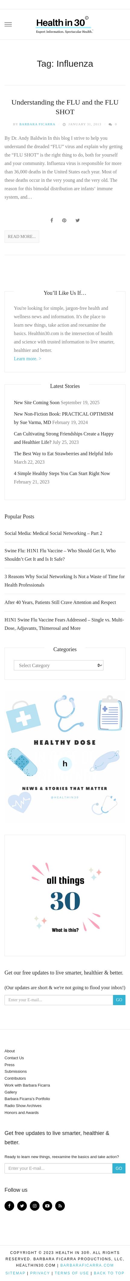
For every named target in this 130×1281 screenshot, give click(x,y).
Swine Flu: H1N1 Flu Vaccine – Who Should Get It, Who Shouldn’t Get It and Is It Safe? (60, 555)
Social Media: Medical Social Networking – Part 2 (53, 533)
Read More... (22, 236)
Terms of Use (72, 1273)
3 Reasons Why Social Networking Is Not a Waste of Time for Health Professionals (65, 580)
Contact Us (14, 1058)
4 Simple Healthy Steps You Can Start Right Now (62, 473)
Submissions (16, 1071)
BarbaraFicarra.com (87, 1265)
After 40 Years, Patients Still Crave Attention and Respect (60, 602)
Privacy (40, 1273)
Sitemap (15, 1273)
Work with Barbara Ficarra (27, 1085)
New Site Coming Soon (37, 402)
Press (9, 1065)
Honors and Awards (22, 1112)
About (10, 1051)
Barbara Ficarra (37, 124)
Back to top (109, 1273)
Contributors (15, 1078)
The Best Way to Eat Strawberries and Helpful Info (63, 453)
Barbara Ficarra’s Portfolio (27, 1098)
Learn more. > (27, 358)
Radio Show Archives (23, 1105)
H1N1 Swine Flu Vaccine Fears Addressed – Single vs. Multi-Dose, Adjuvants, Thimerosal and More (64, 624)
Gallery (11, 1092)
